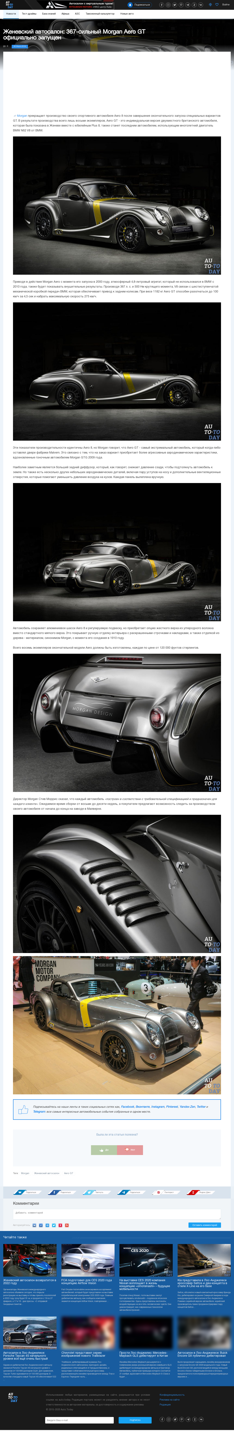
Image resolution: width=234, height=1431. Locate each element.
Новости (11, 14)
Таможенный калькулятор (100, 14)
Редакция (165, 1406)
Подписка (135, 1421)
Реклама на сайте (170, 1401)
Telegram (39, 1112)
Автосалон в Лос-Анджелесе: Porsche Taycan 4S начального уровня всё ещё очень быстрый (25, 1357)
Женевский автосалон (46, 1173)
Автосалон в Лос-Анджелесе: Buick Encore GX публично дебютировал (202, 1355)
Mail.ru (47, 1226)
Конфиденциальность (172, 1396)
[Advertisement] (117, 86)
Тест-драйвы (29, 14)
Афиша (65, 14)
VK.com (34, 1226)
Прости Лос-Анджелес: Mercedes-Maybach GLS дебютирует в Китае (143, 1355)
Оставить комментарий (204, 1226)
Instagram (157, 1107)
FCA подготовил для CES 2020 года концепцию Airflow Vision (86, 1283)
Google (67, 1226)
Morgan (22, 116)
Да (104, 1150)
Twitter (201, 1107)
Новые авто (127, 14)
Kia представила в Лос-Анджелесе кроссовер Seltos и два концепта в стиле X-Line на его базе (202, 1284)
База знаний (49, 14)
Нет (130, 1150)
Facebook (127, 1107)
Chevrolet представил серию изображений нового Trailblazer (83, 1355)
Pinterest (172, 1107)
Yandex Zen (187, 1107)
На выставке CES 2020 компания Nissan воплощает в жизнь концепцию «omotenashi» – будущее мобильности (144, 1286)
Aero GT (68, 1173)
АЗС (77, 14)
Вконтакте (143, 1107)
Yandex (60, 1226)
